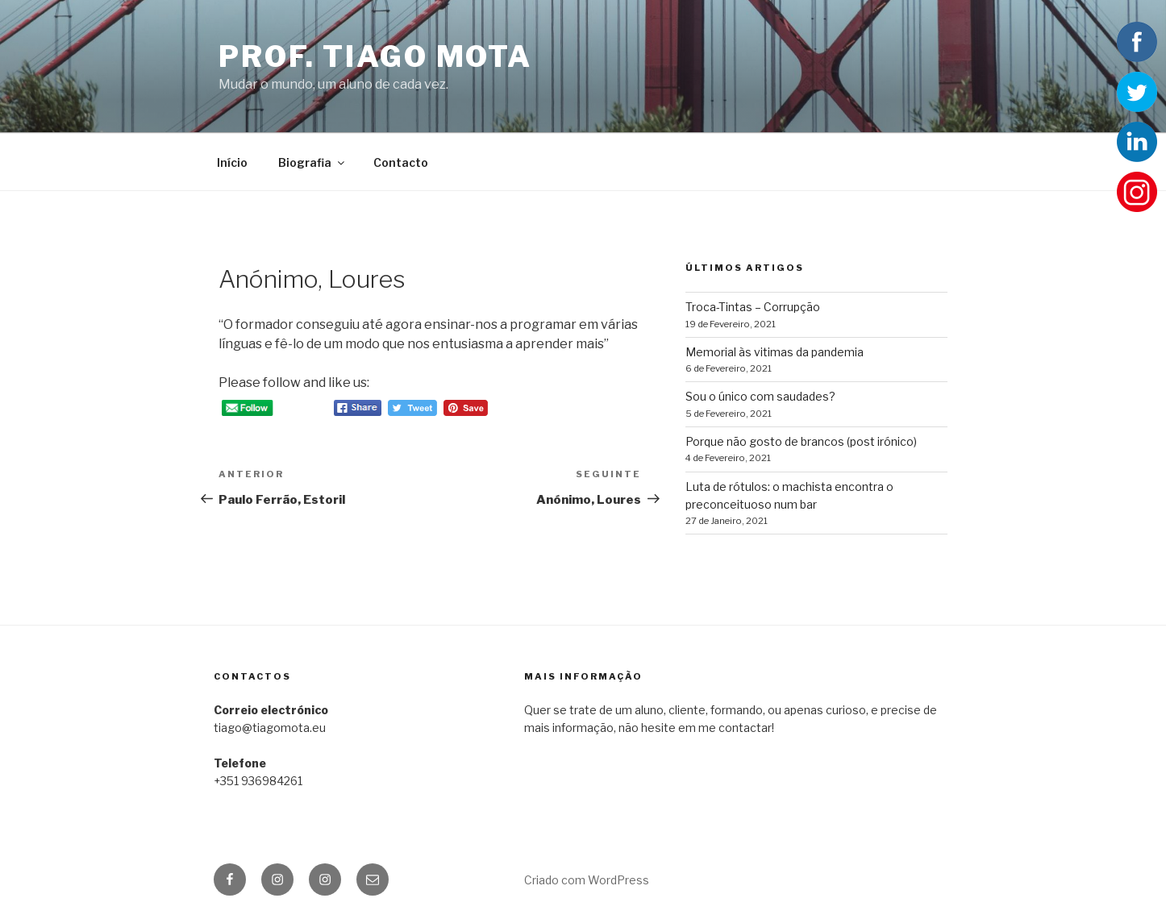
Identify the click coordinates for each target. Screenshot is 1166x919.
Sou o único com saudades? (760, 396)
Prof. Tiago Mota (375, 56)
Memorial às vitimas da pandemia (774, 352)
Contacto (400, 162)
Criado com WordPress (586, 880)
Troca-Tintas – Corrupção (752, 307)
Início (232, 162)
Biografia (312, 162)
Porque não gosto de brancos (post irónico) (801, 441)
